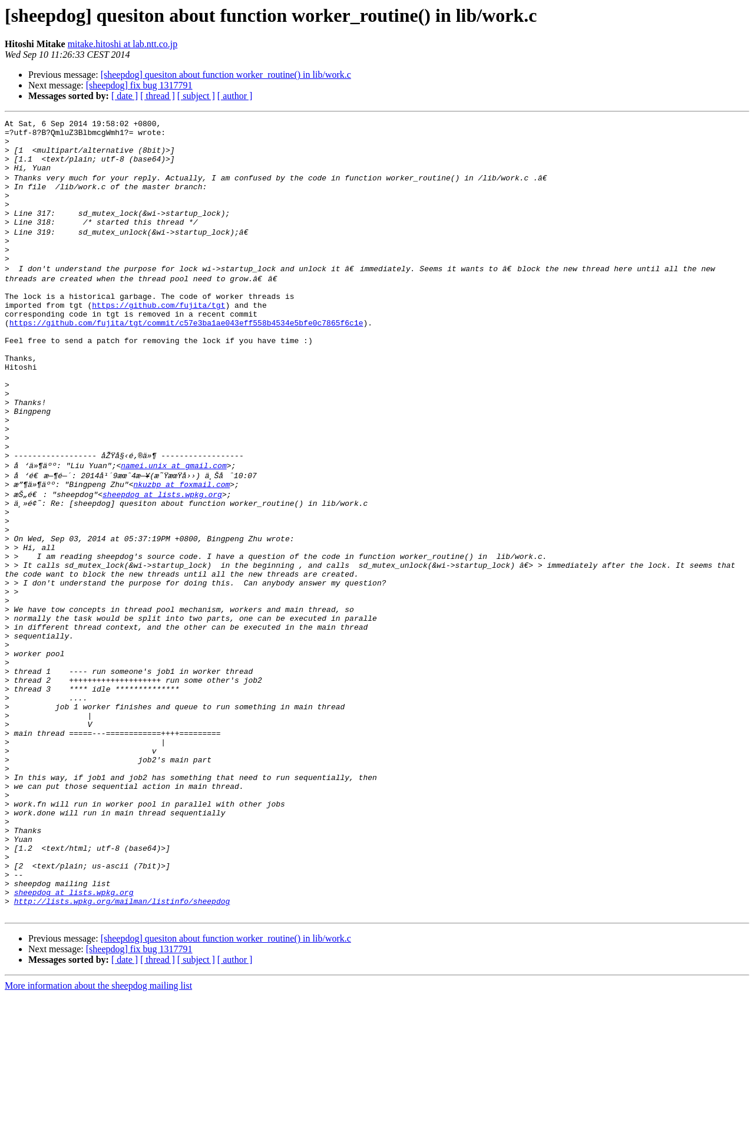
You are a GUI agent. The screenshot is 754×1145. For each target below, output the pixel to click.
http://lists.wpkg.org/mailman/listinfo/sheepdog (122, 1048)
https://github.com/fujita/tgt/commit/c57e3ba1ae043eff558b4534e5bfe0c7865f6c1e (186, 358)
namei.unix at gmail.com (173, 528)
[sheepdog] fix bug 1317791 (139, 85)
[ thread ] (157, 96)
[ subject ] (196, 96)
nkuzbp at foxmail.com (181, 549)
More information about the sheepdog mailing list (98, 1135)
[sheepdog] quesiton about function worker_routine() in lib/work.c (226, 75)
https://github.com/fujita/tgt (158, 337)
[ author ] (235, 96)
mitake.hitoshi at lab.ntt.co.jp (123, 44)
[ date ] (124, 96)
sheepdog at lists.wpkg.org (162, 560)
